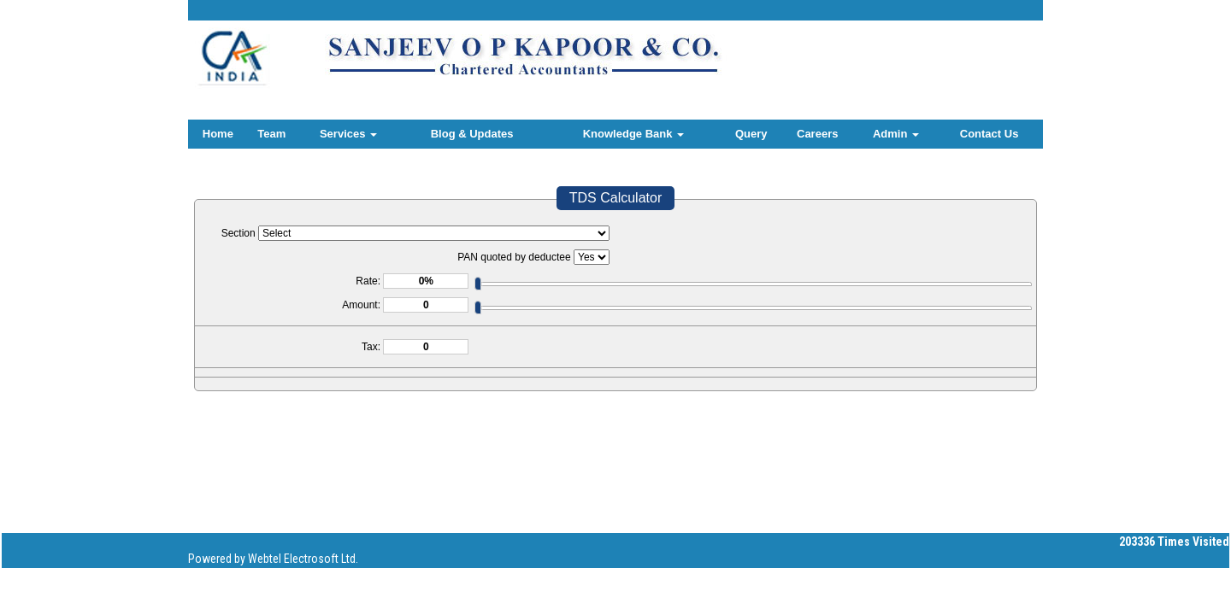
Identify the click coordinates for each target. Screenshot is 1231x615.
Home (218, 133)
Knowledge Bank (633, 133)
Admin (896, 133)
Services (348, 133)
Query (751, 133)
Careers (817, 133)
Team (271, 133)
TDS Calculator (615, 197)
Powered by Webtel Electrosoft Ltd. (273, 558)
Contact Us (989, 133)
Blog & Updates (472, 133)
